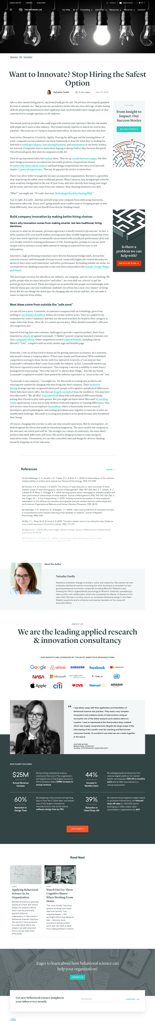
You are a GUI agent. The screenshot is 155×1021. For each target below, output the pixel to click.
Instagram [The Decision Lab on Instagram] (130, 994)
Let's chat (77, 782)
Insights (54, 990)
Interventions (56, 993)
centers (43, 165)
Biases (54, 996)
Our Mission (56, 999)
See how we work (129, 263)
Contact (141, 9)
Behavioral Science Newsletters (102, 991)
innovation (31, 165)
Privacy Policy (140, 1017)
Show (110, 469)
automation (78, 144)
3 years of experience (30, 169)
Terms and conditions (124, 1017)
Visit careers (19, 1005)
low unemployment (54, 144)
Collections (95, 994)
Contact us (77, 930)
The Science (95, 1000)
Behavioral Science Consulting (102, 985)
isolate (48, 158)
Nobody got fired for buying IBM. (74, 193)
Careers (29, 3)
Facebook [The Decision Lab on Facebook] (130, 985)
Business (14, 57)
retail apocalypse (31, 144)
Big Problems (96, 997)
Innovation (28, 57)
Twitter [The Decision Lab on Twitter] (129, 988)
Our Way (66, 9)
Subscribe (41, 3)
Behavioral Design (97, 988)
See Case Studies (129, 129)
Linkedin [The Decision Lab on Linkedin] (130, 991)
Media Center (15, 3)
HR (20, 57)
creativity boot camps (84, 158)
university (19, 165)
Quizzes (93, 1003)
